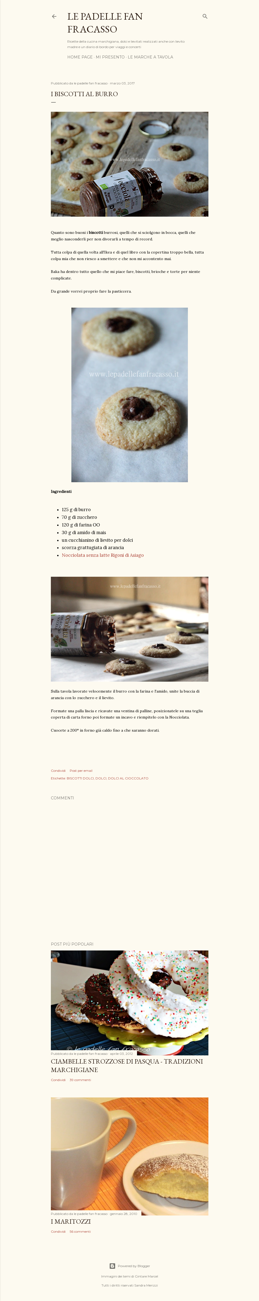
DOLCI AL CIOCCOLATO (128, 778)
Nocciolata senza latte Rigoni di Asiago (103, 555)
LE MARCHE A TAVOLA (150, 57)
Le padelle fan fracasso (105, 23)
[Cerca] (205, 15)
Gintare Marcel (146, 1276)
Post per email (81, 771)
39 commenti (80, 1080)
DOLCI (100, 778)
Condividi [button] (58, 771)
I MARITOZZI (71, 1221)
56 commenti (80, 1231)
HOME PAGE (80, 57)
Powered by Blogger (129, 1266)
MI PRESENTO (110, 57)
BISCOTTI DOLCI (80, 778)
